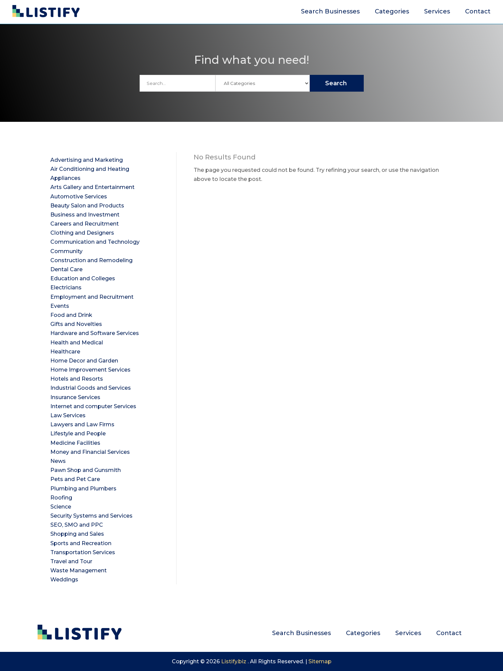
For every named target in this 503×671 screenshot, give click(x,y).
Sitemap (320, 661)
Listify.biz (233, 661)
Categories (392, 12)
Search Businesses (330, 12)
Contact (478, 12)
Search (336, 83)
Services (437, 12)
